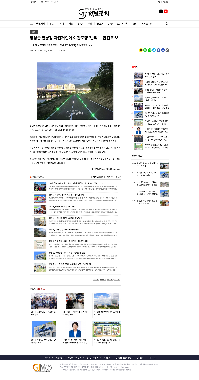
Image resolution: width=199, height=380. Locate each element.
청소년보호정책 (92, 358)
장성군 (118, 177)
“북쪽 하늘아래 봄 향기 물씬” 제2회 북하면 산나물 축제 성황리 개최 (75, 186)
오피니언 (122, 23)
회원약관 (59, 358)
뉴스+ (100, 23)
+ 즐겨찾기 (33, 2)
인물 (110, 23)
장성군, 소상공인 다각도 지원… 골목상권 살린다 (75, 256)
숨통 (133, 23)
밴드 (178, 4)
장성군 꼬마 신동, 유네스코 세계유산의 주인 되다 (75, 244)
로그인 (158, 2)
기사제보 (152, 358)
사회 (71, 23)
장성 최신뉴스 (138, 156)
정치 (52, 23)
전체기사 (40, 23)
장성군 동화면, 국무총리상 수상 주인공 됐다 (75, 198)
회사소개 (46, 358)
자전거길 (110, 177)
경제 (61, 23)
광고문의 (140, 358)
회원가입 (165, 2)
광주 (80, 23)
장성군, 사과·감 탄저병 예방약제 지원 (75, 232)
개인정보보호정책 (74, 358)
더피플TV (146, 23)
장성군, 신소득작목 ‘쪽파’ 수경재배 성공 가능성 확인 (75, 267)
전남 (89, 23)
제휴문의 (107, 358)
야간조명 (101, 177)
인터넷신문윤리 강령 (123, 358)
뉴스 (136, 67)
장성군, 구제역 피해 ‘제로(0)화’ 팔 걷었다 (75, 221)
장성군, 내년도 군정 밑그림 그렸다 (75, 209)
